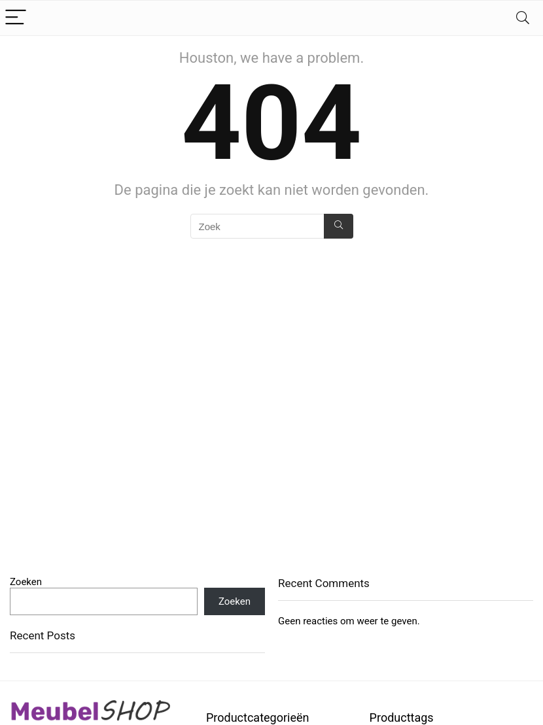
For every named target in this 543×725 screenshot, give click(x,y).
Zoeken (26, 582)
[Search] (522, 18)
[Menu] (15, 18)
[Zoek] (338, 226)
